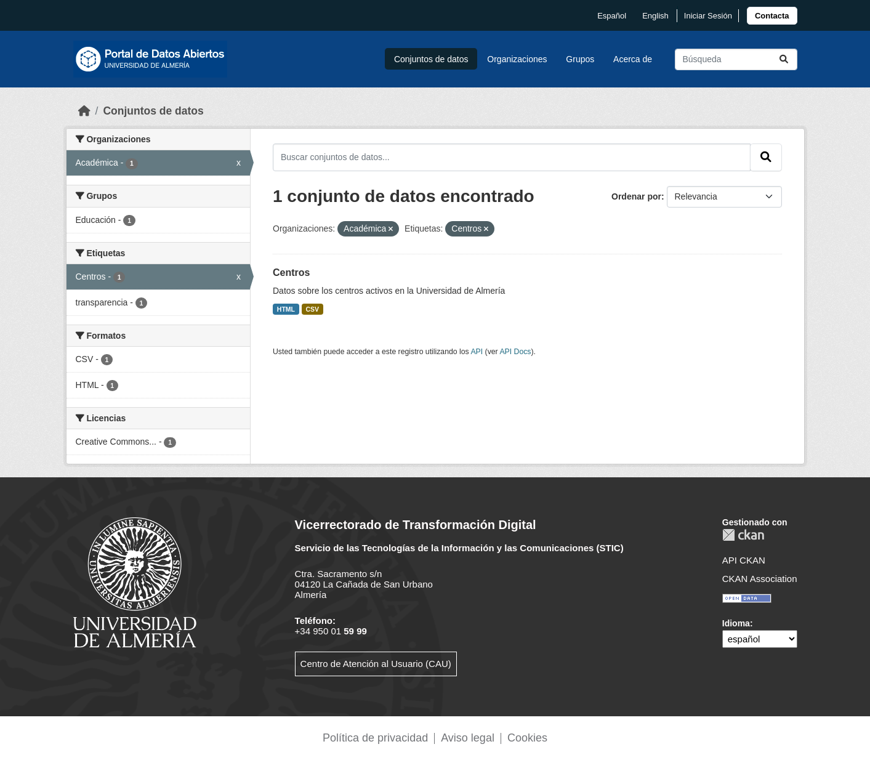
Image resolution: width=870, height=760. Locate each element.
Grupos (580, 59)
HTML (286, 309)
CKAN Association (759, 578)
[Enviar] (783, 59)
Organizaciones (517, 59)
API (476, 351)
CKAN (743, 534)
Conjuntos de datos (431, 59)
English (655, 15)
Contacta (772, 15)
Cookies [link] (527, 738)
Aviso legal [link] (467, 738)
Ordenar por (636, 196)
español (611, 15)
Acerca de (632, 59)
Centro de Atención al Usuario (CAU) (375, 663)
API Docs (515, 351)
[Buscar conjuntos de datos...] (736, 59)
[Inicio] (84, 111)
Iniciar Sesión (708, 15)
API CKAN (743, 560)
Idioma (736, 623)
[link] (772, 16)
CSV (313, 309)
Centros (291, 272)
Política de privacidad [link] (375, 738)
